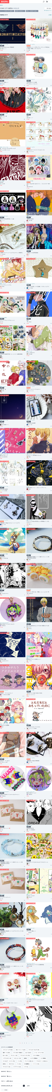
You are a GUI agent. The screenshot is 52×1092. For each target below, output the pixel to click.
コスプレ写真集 (30, 249)
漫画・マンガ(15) (6, 1052)
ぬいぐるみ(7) (28, 1052)
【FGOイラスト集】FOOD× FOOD (34, 693)
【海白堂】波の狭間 (31, 423)
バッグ (28, 486)
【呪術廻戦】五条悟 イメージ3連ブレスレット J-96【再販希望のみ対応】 (11, 863)
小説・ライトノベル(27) (20, 1049)
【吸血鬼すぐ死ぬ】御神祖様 (33, 760)
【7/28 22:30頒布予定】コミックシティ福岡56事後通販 (11, 355)
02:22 (1, 591)
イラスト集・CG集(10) (17, 1052)
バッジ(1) (19, 1063)
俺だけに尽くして (4, 455)
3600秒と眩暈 (3, 659)
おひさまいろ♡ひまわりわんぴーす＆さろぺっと (37, 862)
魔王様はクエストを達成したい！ (34, 659)
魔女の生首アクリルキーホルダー (7, 624)
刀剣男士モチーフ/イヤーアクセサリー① (35, 150)
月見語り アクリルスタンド (6, 693)
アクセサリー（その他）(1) (41, 1061)
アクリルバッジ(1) (6, 1066)
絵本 (27, 724)
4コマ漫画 (2, 180)
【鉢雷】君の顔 (30, 218)
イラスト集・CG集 (4, 113)
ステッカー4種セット (31, 931)
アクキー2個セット (4, 82)
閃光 (28, 320)
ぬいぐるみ (2, 351)
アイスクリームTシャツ (5, 897)
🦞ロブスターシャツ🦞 (5, 828)
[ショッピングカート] (47, 1)
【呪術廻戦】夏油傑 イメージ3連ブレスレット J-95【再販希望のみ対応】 (38, 557)
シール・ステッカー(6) (38, 1052)
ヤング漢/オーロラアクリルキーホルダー (35, 999)
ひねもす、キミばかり (5, 760)
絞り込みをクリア (47, 10)
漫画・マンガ (29, 216)
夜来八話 (2, 423)
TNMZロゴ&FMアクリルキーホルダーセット (9, 794)
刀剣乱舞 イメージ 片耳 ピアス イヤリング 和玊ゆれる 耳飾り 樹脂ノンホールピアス (38, 48)
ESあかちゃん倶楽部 (4, 725)
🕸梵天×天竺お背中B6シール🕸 (7, 218)
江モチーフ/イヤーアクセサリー (34, 389)
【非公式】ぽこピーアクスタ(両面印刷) (35, 964)
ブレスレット (2, 859)
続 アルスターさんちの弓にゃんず (8, 148)
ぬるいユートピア (30, 1033)
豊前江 (1, 1001)
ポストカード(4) (17, 1058)
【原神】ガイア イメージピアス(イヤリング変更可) (11, 252)
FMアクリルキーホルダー (5, 1035)
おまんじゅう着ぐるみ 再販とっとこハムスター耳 (38, 591)
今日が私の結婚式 (4, 489)
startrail (1, 182)
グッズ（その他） (30, 180)
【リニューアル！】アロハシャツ (7, 320)
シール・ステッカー (4, 216)
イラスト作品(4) (36, 1055)
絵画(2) (25, 1058)
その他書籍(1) (26, 1063)
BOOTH (1, 5)
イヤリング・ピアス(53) (7, 1049)
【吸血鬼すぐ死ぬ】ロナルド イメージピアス (10, 522)
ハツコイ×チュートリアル (5, 285)
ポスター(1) (11, 1063)
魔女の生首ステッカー (31, 792)
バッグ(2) (20, 1061)
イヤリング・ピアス (31, 44)
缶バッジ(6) (5, 1055)
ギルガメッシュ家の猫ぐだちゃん (34, 455)
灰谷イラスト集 (3, 116)
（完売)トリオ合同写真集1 (32, 252)
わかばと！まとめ (30, 895)
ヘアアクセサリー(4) (7, 1058)
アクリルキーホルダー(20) (34, 1049)
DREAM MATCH (30, 828)
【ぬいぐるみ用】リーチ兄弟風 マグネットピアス (38, 286)
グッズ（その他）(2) (29, 1061)
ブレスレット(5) (14, 1055)
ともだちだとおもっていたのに (33, 726)
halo (27, 116)
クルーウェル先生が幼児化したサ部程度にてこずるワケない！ (38, 522)
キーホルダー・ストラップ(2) (9, 1061)
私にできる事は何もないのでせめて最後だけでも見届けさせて (38, 626)
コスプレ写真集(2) (34, 1058)
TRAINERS (2, 556)
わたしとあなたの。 (31, 352)
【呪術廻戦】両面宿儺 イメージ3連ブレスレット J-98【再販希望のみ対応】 (11, 967)
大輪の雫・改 (3, 389)
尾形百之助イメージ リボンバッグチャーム (36, 487)
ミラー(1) (26, 1066)
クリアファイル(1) (17, 1066)
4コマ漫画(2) (43, 1058)
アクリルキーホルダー (4, 79)
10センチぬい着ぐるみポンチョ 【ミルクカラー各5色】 (38, 184)
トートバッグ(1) (36, 1063)
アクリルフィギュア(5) (25, 1055)
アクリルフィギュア (31, 79)
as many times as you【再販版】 (7, 47)
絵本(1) (4, 1063)
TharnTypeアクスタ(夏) (32, 82)
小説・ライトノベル (4, 44)
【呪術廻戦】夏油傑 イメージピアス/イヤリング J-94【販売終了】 (11, 931)
